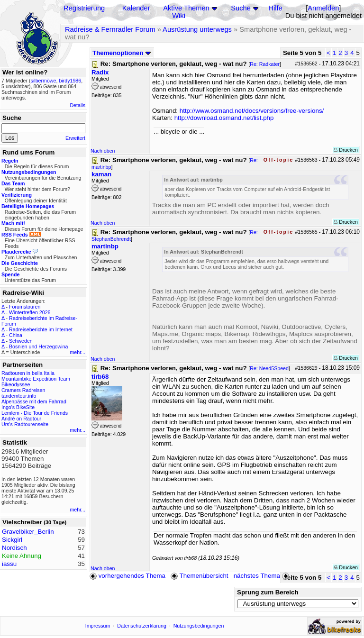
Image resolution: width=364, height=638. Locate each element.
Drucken (346, 150)
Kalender (136, 8)
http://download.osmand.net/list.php (224, 117)
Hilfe (275, 8)
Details (77, 105)
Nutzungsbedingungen (198, 626)
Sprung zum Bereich (268, 592)
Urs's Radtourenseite (24, 424)
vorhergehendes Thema (127, 575)
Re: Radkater (265, 64)
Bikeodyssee (15, 384)
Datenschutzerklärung (141, 626)
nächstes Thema (262, 575)
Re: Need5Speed (269, 368)
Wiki (178, 15)
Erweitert (75, 138)
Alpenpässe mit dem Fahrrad (33, 401)
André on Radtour (21, 418)
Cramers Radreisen (23, 390)
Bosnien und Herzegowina (38, 346)
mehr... (77, 352)
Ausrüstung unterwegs (197, 29)
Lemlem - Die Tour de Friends (34, 413)
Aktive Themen (186, 8)
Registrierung (84, 8)
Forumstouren (24, 307)
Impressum (97, 626)
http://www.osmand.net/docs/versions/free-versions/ (252, 110)
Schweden (21, 341)
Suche (241, 8)
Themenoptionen (121, 52)
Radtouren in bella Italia (28, 373)
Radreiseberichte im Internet (41, 329)
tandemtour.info (18, 396)
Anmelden (323, 8)
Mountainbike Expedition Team (35, 379)
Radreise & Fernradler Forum (110, 29)
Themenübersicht (199, 575)
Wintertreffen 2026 (29, 312)
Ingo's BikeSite (18, 407)
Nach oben (103, 151)
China (15, 335)
